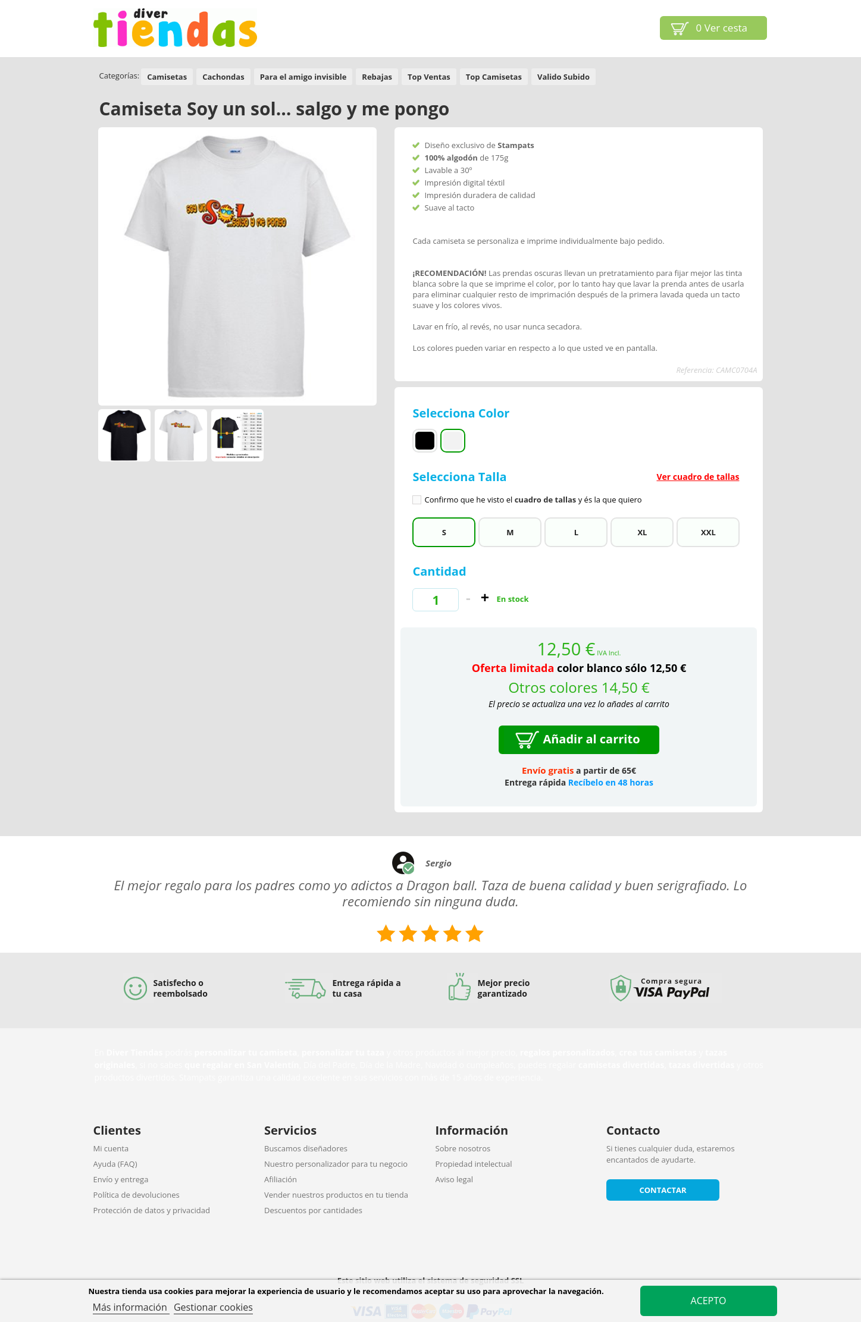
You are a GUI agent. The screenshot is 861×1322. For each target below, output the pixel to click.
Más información (131, 1307)
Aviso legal (455, 1179)
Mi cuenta (111, 1148)
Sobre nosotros (463, 1148)
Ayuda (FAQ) (115, 1163)
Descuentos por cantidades (313, 1210)
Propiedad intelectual (474, 1163)
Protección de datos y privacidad (151, 1210)
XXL (708, 532)
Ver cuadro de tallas (697, 476)
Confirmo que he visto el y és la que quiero (532, 499)
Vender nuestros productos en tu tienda (336, 1194)
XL (642, 532)
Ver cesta (722, 27)
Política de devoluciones (136, 1194)
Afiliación (280, 1179)
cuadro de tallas (546, 499)
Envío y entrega (121, 1179)
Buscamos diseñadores (305, 1148)
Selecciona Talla (578, 487)
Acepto (709, 1300)
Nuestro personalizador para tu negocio (336, 1163)
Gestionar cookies (213, 1307)
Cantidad (439, 571)
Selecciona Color (462, 413)
